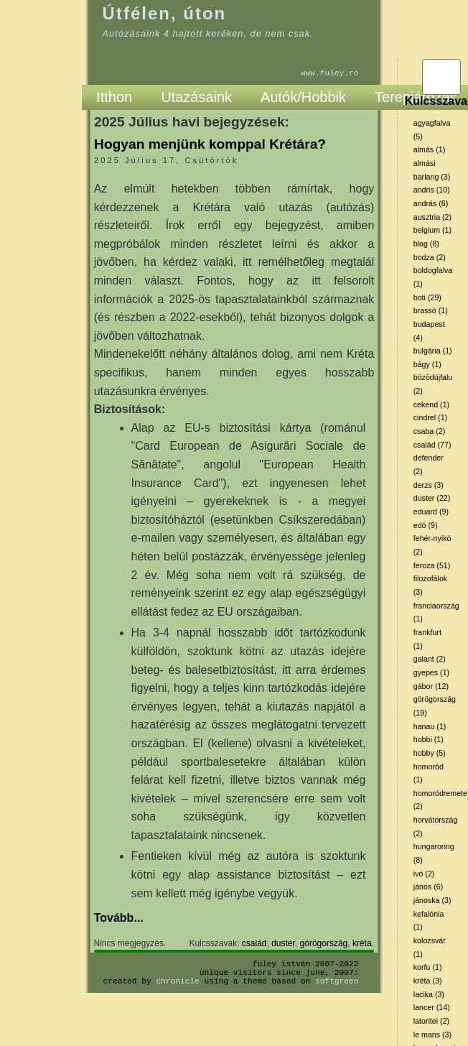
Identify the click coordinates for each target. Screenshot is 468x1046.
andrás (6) (431, 203)
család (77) (432, 444)
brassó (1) (430, 310)
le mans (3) (432, 1034)
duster (283, 943)
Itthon (114, 97)
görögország (324, 943)
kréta (362, 943)
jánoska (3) (432, 900)
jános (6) (428, 886)
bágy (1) (427, 364)
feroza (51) (432, 565)
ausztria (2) (432, 217)
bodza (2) (429, 257)
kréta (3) (427, 980)
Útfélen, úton (165, 13)
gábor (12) (431, 686)
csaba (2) (429, 431)
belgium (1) (432, 230)
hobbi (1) (428, 739)
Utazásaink (196, 97)
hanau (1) (429, 726)
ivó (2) (424, 873)
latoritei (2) (431, 1021)
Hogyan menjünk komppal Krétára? (210, 144)
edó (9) (425, 525)
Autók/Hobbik (303, 97)
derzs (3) (428, 485)
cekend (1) (431, 404)
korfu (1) (427, 967)
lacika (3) (428, 994)
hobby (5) (429, 753)
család (254, 943)
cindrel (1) (430, 417)
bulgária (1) (432, 350)
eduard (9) (431, 511)
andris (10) (431, 189)
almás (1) (429, 149)
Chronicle (177, 981)
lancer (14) (431, 1007)
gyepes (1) (431, 672)
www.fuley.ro (330, 73)
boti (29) (427, 297)
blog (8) (426, 243)
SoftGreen (336, 981)
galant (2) (429, 658)
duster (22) (432, 498)
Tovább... (119, 918)
